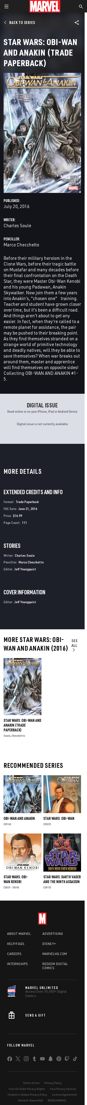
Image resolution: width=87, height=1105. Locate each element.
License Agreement (64, 1094)
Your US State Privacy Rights (27, 1089)
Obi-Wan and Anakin (19, 818)
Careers (14, 954)
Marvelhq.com (54, 954)
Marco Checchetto (21, 244)
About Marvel (19, 934)
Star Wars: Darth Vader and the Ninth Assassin (62, 879)
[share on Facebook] (9, 1060)
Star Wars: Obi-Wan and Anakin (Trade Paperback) (22, 725)
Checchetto (18, 735)
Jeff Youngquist (25, 569)
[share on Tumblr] (34, 1059)
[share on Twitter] (17, 1059)
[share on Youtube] (42, 1059)
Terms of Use (31, 1083)
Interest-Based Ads (30, 1100)
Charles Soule (17, 225)
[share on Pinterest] (58, 1059)
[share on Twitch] (67, 1059)
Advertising (52, 934)
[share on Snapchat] (50, 1059)
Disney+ (49, 944)
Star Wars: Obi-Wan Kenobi (16, 879)
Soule (7, 735)
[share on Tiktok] (75, 1059)
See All (75, 645)
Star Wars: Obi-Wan (58, 818)
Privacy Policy (53, 1083)
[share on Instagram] (26, 1059)
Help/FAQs (16, 944)
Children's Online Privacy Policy (27, 1094)
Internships (17, 964)
